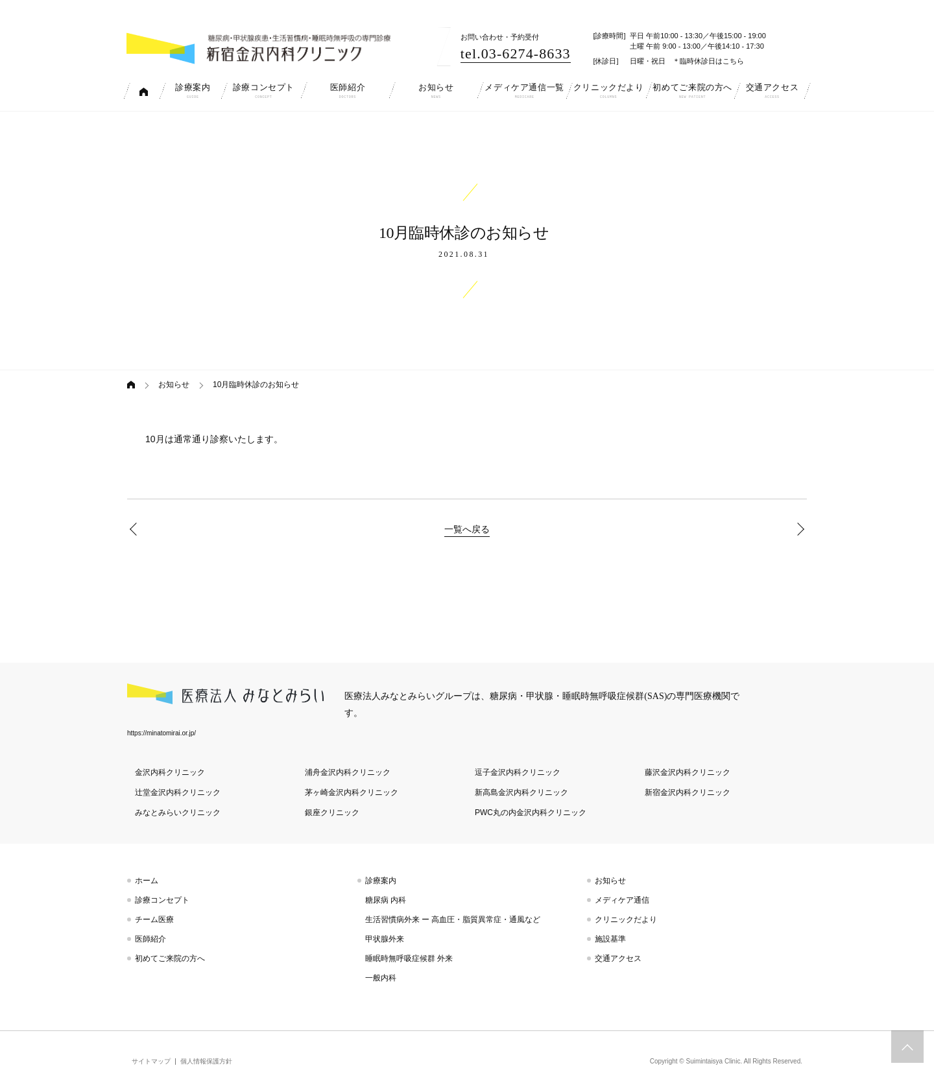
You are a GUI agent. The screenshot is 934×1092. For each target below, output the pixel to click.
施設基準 (610, 939)
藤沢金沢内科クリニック (687, 772)
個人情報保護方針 (206, 1061)
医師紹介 (150, 939)
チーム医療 (154, 919)
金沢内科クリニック (170, 772)
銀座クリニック (332, 812)
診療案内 (380, 880)
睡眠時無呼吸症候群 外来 (409, 958)
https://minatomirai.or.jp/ (161, 733)
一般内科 (380, 977)
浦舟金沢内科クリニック (347, 772)
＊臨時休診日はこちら (708, 61)
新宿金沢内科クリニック (687, 792)
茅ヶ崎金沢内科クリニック (351, 792)
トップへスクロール (907, 1046)
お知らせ (173, 384)
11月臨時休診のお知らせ (798, 529)
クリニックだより (626, 919)
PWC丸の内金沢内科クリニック (530, 812)
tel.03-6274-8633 (516, 53)
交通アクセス (618, 958)
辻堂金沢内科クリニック (178, 792)
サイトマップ (151, 1061)
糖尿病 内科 (385, 900)
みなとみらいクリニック (178, 812)
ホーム (146, 880)
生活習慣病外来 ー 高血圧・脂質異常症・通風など (453, 919)
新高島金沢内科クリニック (521, 792)
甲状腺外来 (384, 939)
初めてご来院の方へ (170, 958)
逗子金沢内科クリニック (517, 772)
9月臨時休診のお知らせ (136, 529)
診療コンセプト (162, 900)
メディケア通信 (622, 900)
